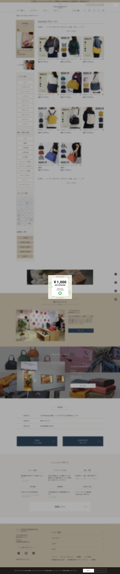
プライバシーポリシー (100, 570)
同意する (88, 570)
